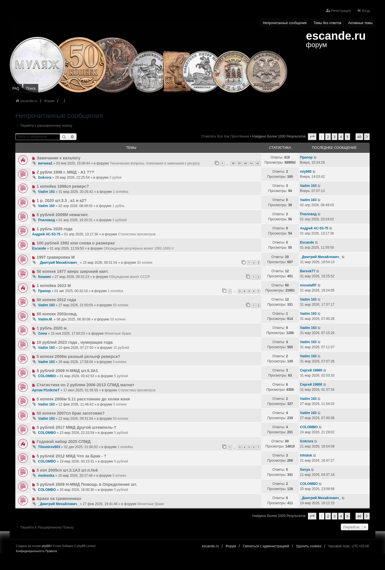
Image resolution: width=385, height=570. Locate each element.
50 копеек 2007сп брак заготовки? (71, 413)
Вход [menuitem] (363, 11)
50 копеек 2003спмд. (57, 314)
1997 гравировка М (56, 257)
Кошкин (44, 277)
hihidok (306, 455)
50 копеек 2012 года (56, 299)
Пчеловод (46, 220)
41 (251, 163)
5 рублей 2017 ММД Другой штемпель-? (76, 427)
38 (233, 163)
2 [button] (328, 136)
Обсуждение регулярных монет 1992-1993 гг (139, 248)
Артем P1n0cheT (46, 390)
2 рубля (115, 178)
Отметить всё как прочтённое (225, 136)
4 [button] (341, 136)
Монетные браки (118, 333)
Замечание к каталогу (58, 158)
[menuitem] (30, 551)
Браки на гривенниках (59, 498)
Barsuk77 (307, 271)
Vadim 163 (46, 192)
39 (239, 163)
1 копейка (120, 192)
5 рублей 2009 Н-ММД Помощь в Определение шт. (87, 484)
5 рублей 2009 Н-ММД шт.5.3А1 (67, 370)
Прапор (306, 157)
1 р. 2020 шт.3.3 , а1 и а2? (61, 200)
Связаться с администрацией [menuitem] (266, 546)
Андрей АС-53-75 (46, 234)
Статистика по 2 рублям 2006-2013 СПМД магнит (85, 385)
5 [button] (347, 136)
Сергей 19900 (311, 370)
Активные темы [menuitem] (360, 23)
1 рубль (118, 206)
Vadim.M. (45, 319)
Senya (305, 470)
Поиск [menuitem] (30, 88)
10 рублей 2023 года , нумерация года (75, 342)
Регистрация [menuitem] (338, 11)
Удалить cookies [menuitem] (308, 546)
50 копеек (145, 263)
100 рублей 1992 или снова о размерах (76, 243)
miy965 (306, 172)
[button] (312, 136)
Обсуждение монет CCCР (129, 277)
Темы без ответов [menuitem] (327, 23)
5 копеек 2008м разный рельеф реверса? (78, 356)
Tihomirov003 (49, 447)
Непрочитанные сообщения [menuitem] (284, 23)
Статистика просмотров (136, 234)
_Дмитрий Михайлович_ (58, 263)
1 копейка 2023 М (54, 285)
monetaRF (308, 285)
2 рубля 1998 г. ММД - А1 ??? (65, 172)
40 (245, 163)
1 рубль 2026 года (55, 229)
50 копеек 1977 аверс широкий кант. (73, 271)
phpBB (46, 546)
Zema (42, 333)
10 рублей (121, 348)
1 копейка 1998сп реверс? (63, 186)
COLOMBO (47, 376)
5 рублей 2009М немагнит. (62, 214)
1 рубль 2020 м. (52, 328)
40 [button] (359, 136)
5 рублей (119, 220)
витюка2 (45, 163)
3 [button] (334, 136)
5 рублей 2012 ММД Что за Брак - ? (71, 456)
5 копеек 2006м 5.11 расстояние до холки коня (83, 399)
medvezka (46, 476)
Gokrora (44, 178)
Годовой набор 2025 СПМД (63, 441)
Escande (39, 248)
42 (257, 163)
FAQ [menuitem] (15, 88)
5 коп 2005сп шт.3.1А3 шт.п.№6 (67, 470)
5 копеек (119, 362)
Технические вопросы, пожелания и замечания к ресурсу (155, 163)
